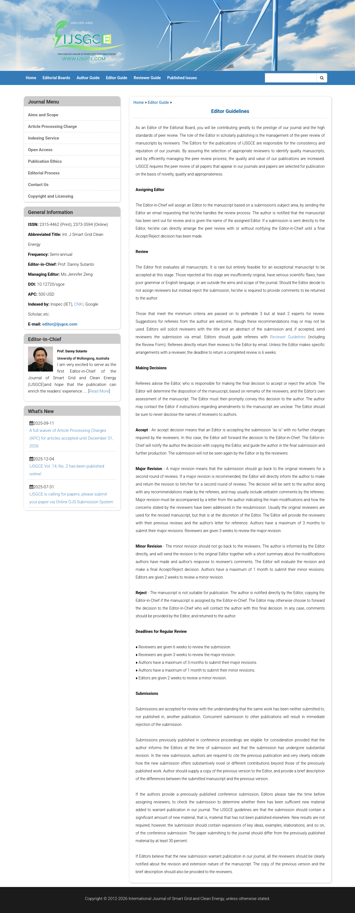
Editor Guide (116, 78)
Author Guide (88, 78)
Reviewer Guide (147, 78)
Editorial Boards (56, 78)
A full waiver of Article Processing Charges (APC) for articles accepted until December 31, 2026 (71, 438)
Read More (99, 391)
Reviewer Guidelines (288, 337)
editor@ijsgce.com (59, 324)
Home (31, 78)
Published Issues (182, 78)
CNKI (78, 304)
